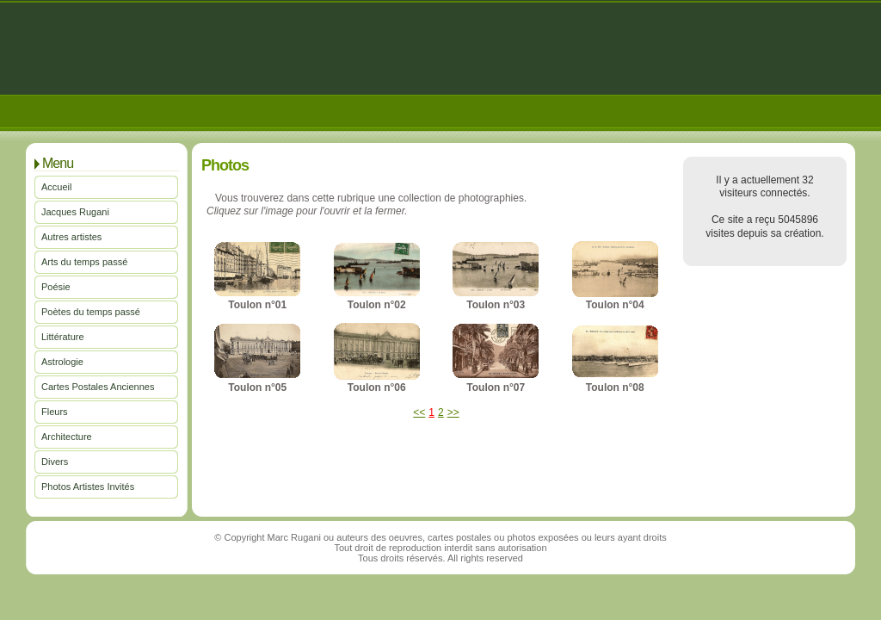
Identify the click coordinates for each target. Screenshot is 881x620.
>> (453, 412)
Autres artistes (71, 237)
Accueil (56, 187)
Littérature (62, 337)
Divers (54, 461)
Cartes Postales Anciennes (97, 386)
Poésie (56, 287)
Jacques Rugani (75, 212)
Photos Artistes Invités (87, 486)
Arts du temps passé (84, 262)
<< (419, 412)
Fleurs (54, 411)
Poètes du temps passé (90, 312)
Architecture (66, 436)
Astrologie (62, 361)
